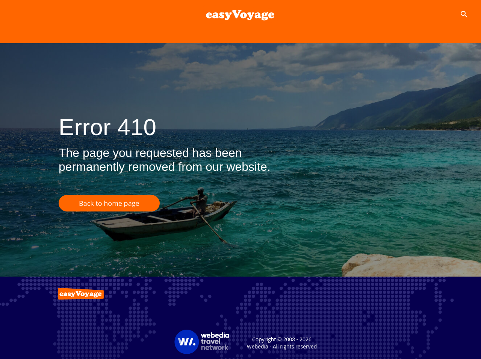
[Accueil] (240, 14)
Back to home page (109, 203)
